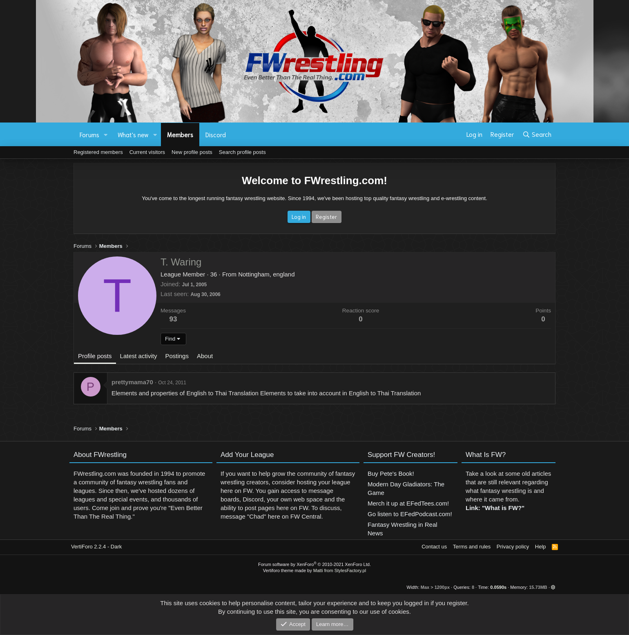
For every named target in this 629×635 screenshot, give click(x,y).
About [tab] (205, 355)
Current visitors (147, 152)
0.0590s (498, 587)
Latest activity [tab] (138, 355)
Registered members (98, 152)
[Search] (536, 134)
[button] (106, 134)
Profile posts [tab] (95, 355)
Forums (89, 134)
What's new (133, 134)
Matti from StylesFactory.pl (339, 570)
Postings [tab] (177, 355)
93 (173, 319)
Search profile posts (242, 152)
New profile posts (192, 152)
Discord (215, 134)
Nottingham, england (266, 274)
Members (180, 134)
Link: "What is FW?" (495, 515)
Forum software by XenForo (314, 564)
